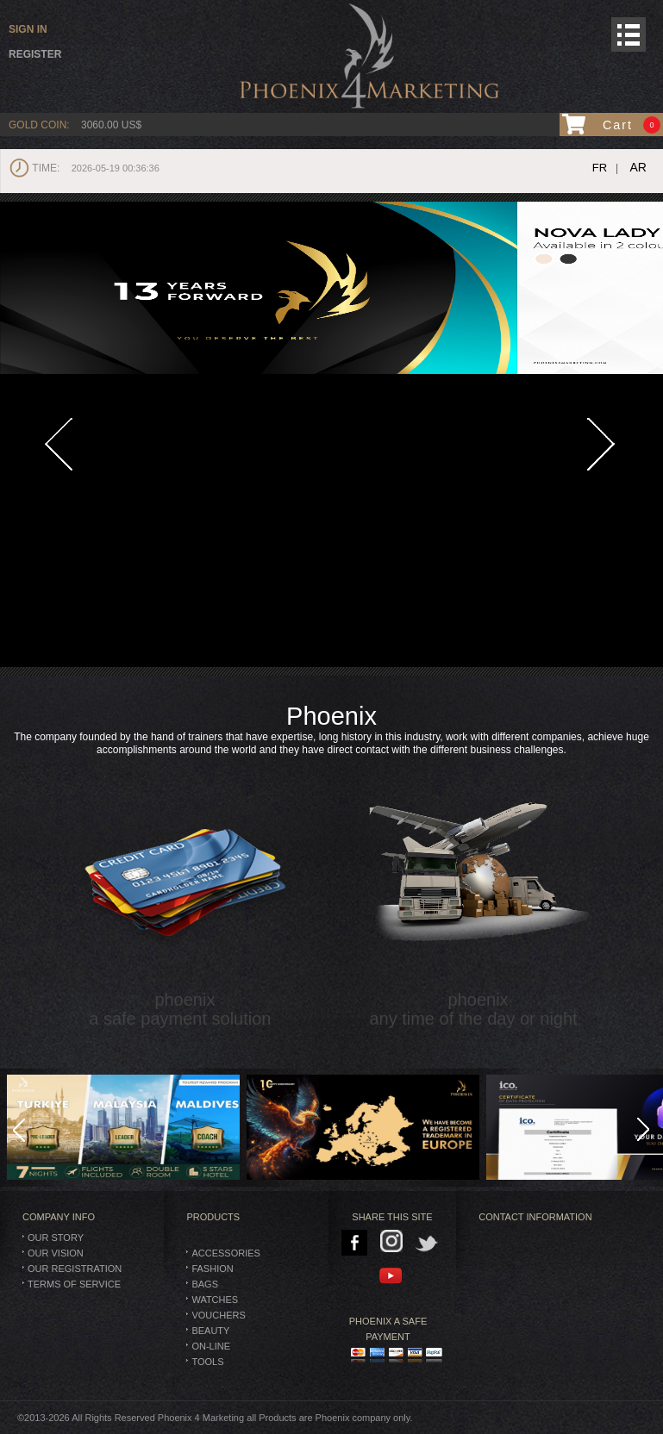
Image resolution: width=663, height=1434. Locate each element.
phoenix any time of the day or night (478, 892)
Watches (214, 1299)
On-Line (210, 1346)
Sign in (28, 29)
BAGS (204, 1284)
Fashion (212, 1268)
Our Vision (56, 1253)
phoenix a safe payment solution (184, 892)
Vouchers (218, 1315)
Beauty (210, 1330)
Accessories (225, 1253)
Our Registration (75, 1268)
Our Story (56, 1237)
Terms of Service (74, 1284)
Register (35, 54)
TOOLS (207, 1361)
